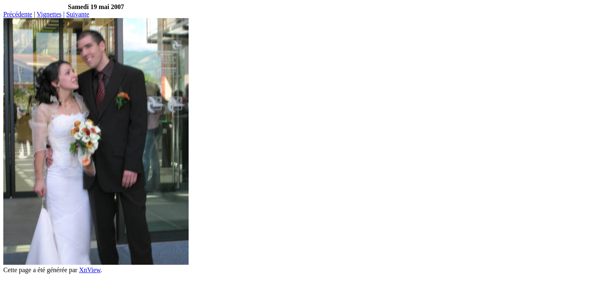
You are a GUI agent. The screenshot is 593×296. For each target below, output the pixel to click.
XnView (89, 269)
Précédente (17, 14)
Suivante (77, 14)
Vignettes (49, 14)
